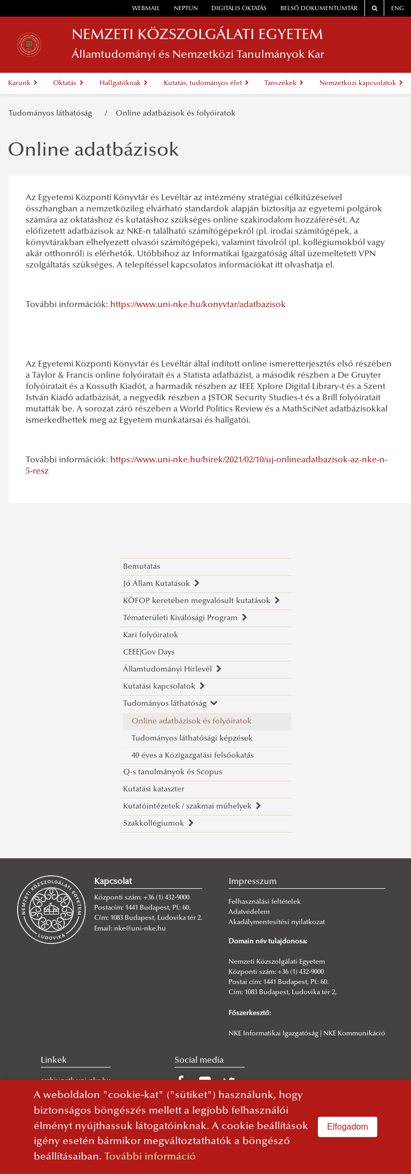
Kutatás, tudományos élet (206, 83)
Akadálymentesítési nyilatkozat (277, 922)
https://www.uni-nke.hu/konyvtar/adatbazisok (198, 305)
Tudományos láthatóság (52, 114)
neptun (186, 9)
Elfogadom (347, 1126)
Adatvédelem (249, 912)
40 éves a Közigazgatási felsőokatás (193, 756)
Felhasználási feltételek (265, 902)
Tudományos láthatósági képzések (192, 739)
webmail (146, 9)
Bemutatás (141, 567)
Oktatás (68, 83)
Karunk (22, 83)
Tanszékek (283, 83)
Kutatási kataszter (154, 790)
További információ (150, 1157)
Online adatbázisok (93, 151)
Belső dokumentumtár (318, 9)
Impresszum (253, 882)
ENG (397, 9)
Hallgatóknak (124, 83)
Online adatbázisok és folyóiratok (175, 114)
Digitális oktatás (239, 9)
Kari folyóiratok (150, 635)
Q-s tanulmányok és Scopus (172, 772)
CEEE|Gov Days (148, 653)
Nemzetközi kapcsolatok (361, 83)
